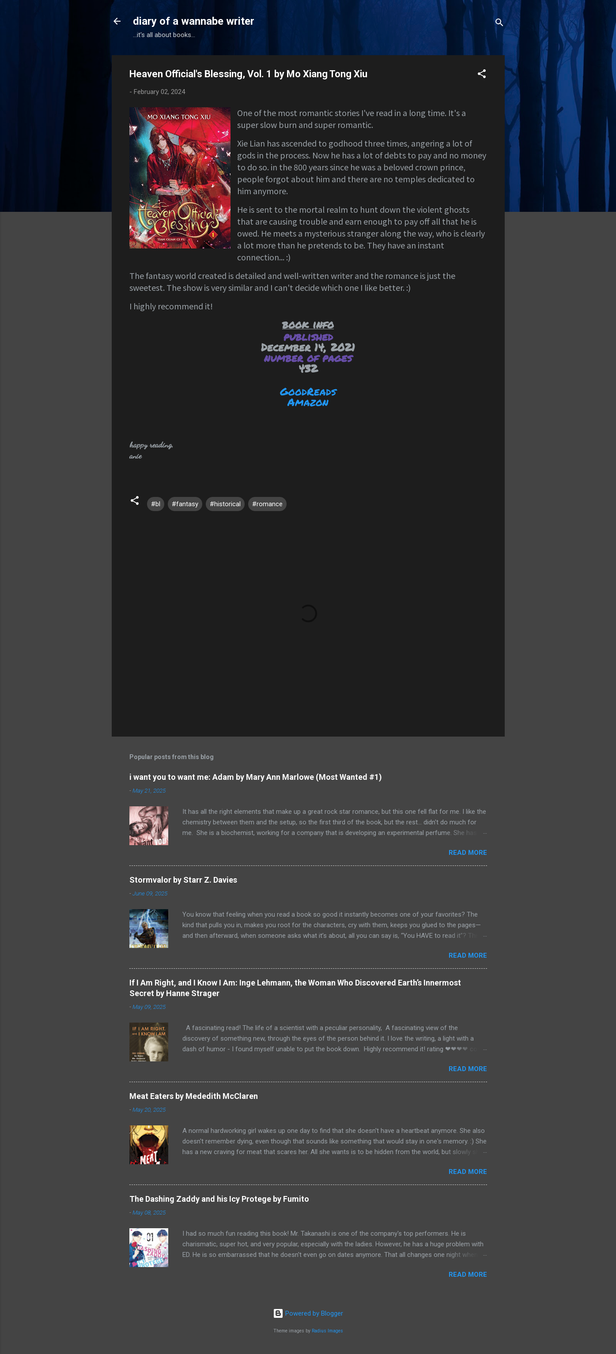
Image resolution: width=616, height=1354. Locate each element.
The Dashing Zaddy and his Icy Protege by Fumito (219, 1199)
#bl (155, 504)
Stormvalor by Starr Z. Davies (183, 879)
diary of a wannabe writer (193, 21)
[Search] (499, 24)
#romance (267, 504)
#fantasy (185, 504)
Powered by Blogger (308, 1313)
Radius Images (327, 1331)
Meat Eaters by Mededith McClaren (193, 1096)
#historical (225, 504)
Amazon (308, 402)
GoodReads (308, 391)
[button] (481, 75)
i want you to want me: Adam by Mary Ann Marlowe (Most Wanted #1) (255, 777)
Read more (468, 853)
